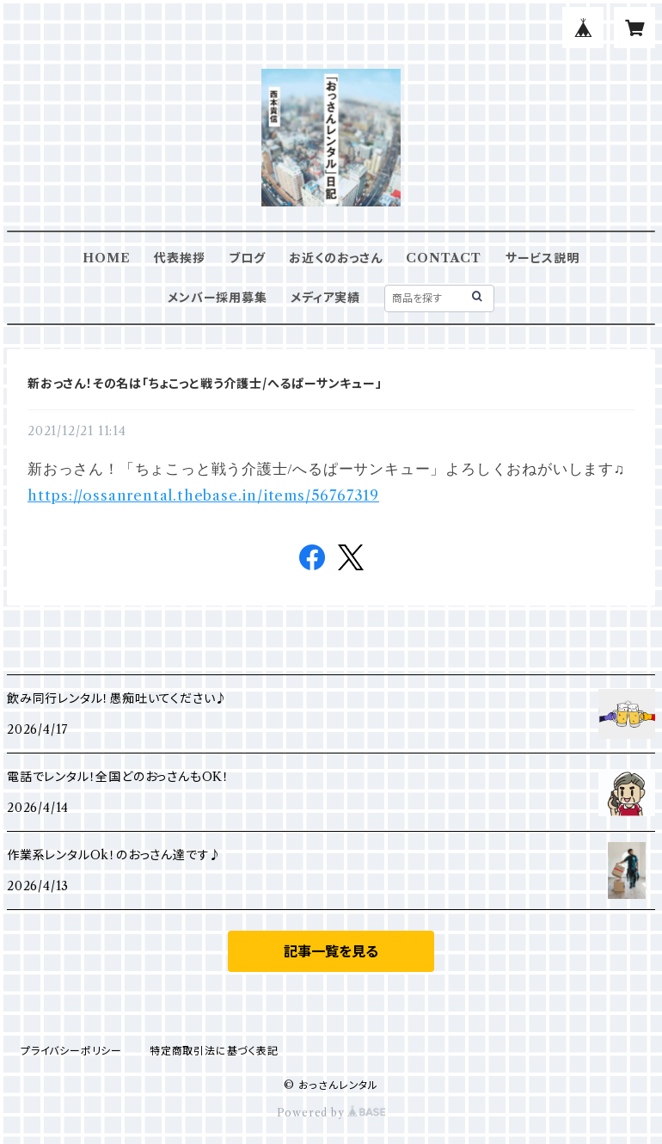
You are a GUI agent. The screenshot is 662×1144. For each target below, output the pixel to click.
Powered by (331, 1112)
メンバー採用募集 (217, 297)
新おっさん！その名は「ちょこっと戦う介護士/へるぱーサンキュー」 (205, 383)
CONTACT (443, 258)
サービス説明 (542, 258)
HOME (106, 258)
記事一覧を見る (331, 951)
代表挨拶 (179, 258)
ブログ (247, 258)
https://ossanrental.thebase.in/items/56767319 (203, 495)
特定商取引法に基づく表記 (214, 1050)
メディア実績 (325, 297)
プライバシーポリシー (71, 1050)
